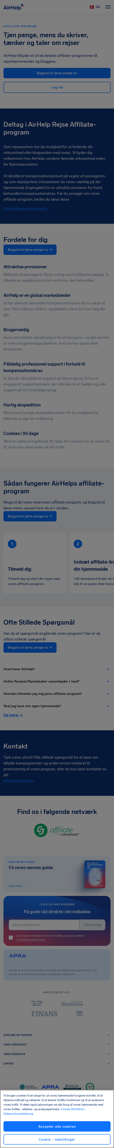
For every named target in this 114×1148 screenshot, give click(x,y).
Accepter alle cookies (57, 1126)
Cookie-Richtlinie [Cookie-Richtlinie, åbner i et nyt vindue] (72, 1109)
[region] (57, 1119)
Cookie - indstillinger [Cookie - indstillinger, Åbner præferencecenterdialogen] (57, 1139)
